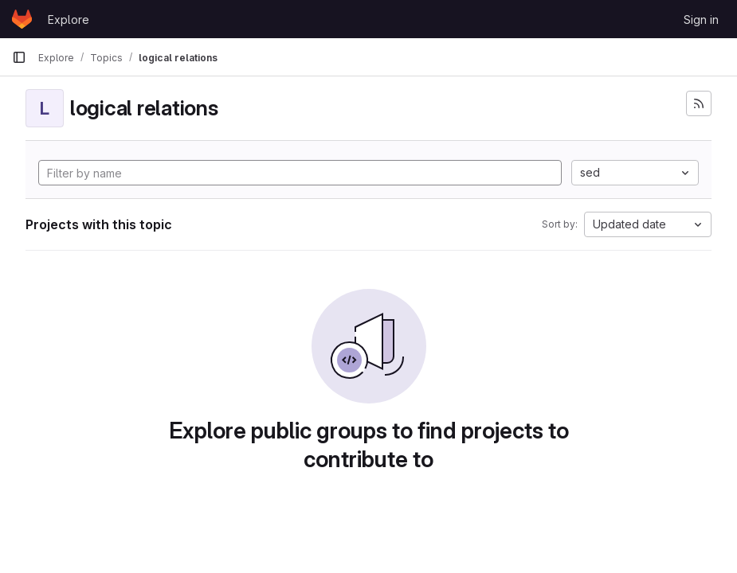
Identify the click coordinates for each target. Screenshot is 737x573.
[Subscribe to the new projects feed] (699, 103)
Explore (68, 19)
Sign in (701, 19)
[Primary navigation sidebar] (19, 57)
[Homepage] (22, 19)
